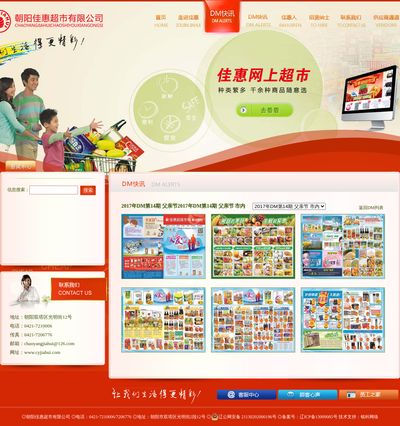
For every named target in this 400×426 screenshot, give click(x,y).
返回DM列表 (371, 207)
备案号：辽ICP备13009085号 (310, 416)
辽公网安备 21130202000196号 (244, 416)
